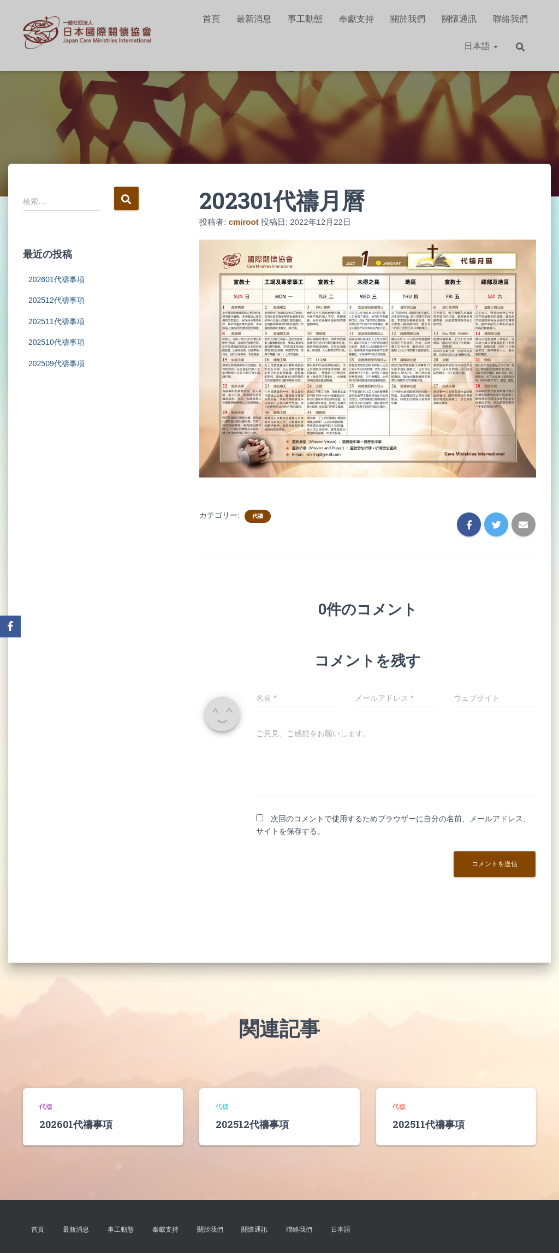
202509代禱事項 (56, 363)
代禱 (257, 516)
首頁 (211, 18)
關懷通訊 (459, 18)
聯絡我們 (510, 18)
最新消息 (253, 18)
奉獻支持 (356, 18)
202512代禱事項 (56, 300)
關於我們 (407, 18)
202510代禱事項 (56, 342)
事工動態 (305, 18)
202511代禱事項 (56, 321)
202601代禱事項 (56, 279)
